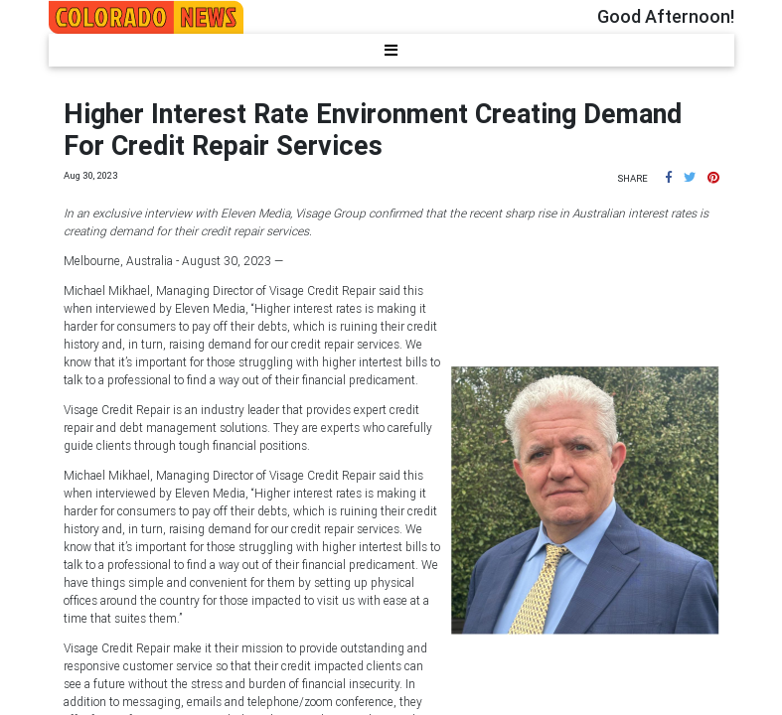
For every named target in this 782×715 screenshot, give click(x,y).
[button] (669, 177)
